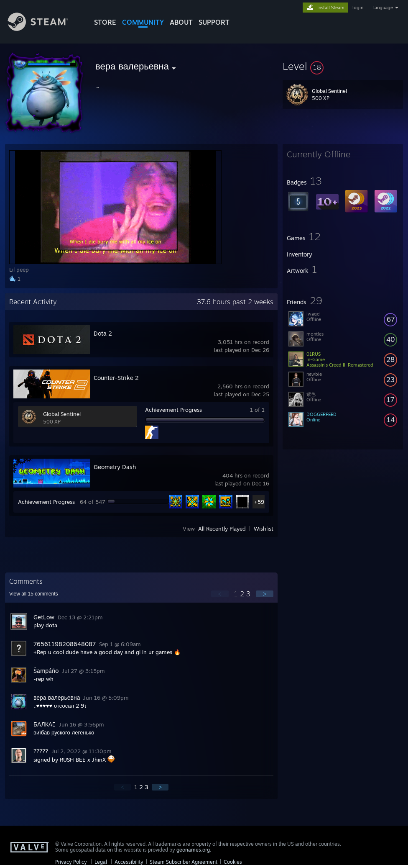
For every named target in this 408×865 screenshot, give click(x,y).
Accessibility (129, 862)
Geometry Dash (115, 466)
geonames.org (193, 850)
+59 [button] (259, 501)
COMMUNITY (143, 22)
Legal (100, 862)
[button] (343, 66)
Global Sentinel (62, 414)
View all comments (33, 594)
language (383, 7)
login (357, 7)
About (181, 22)
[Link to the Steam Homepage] (44, 28)
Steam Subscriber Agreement (183, 862)
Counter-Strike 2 (116, 377)
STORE (105, 22)
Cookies (233, 862)
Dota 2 (103, 333)
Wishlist (263, 528)
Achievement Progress (173, 409)
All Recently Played (222, 528)
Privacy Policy (71, 862)
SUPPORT (214, 22)
